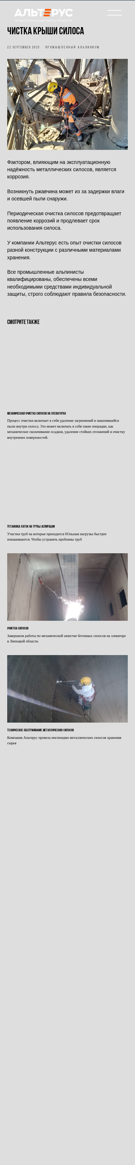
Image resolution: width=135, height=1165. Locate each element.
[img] (43, 17)
